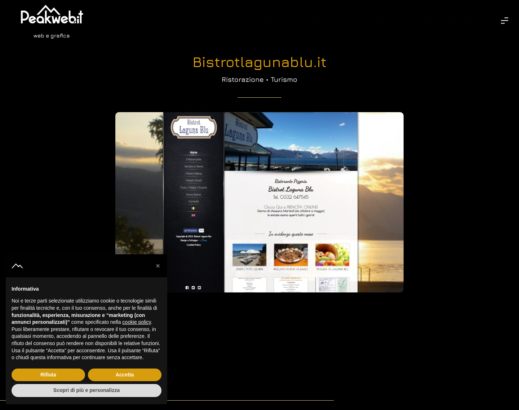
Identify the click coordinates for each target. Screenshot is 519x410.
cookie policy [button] (136, 322)
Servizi (351, 21)
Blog (427, 21)
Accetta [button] (125, 375)
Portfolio (391, 21)
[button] (158, 266)
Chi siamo (309, 21)
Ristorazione (243, 79)
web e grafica (52, 35)
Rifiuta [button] (48, 375)
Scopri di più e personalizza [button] (86, 390)
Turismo (284, 79)
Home (270, 21)
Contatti (462, 21)
